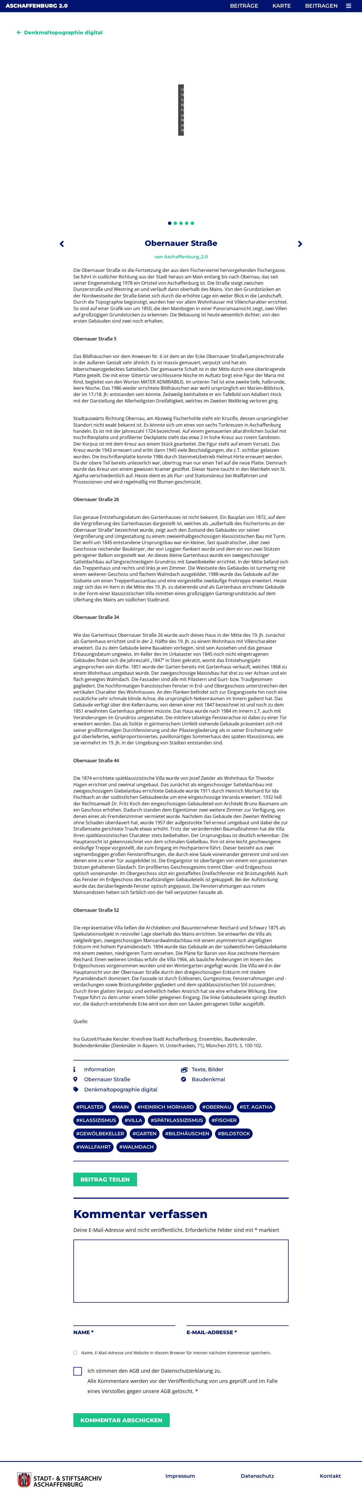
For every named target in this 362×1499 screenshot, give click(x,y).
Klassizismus (98, 1120)
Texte (198, 1069)
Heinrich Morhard (167, 1107)
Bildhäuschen (189, 1133)
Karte (281, 6)
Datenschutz (257, 1476)
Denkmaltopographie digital (63, 32)
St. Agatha (257, 1107)
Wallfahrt (95, 1147)
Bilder (215, 1069)
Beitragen (321, 6)
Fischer (226, 1120)
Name (83, 1332)
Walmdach (138, 1147)
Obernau (218, 1107)
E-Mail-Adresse (212, 1332)
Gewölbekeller (102, 1133)
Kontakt (330, 1476)
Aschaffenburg (37, 6)
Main (122, 1107)
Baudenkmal (208, 1079)
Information (99, 1069)
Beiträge (244, 6)
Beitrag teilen (105, 1179)
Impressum (180, 1476)
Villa (135, 1120)
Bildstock (235, 1133)
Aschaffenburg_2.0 (186, 256)
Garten (146, 1133)
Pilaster (91, 1107)
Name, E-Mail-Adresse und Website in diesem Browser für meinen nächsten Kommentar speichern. (176, 1352)
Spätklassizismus (178, 1120)
